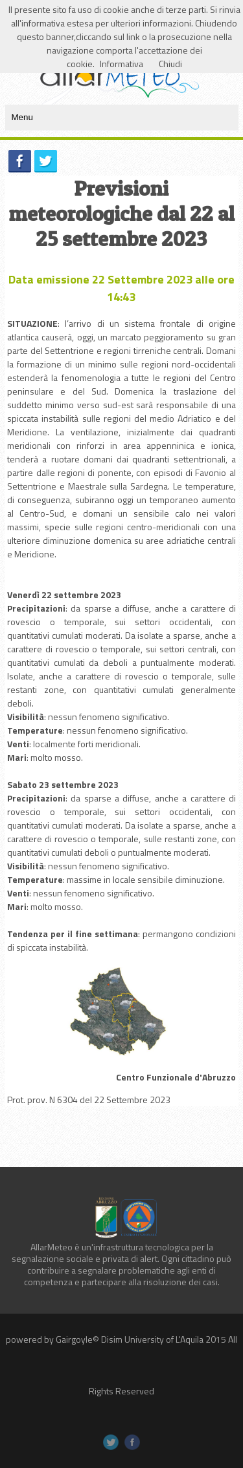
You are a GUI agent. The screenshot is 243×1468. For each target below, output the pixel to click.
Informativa (121, 63)
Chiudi (170, 63)
